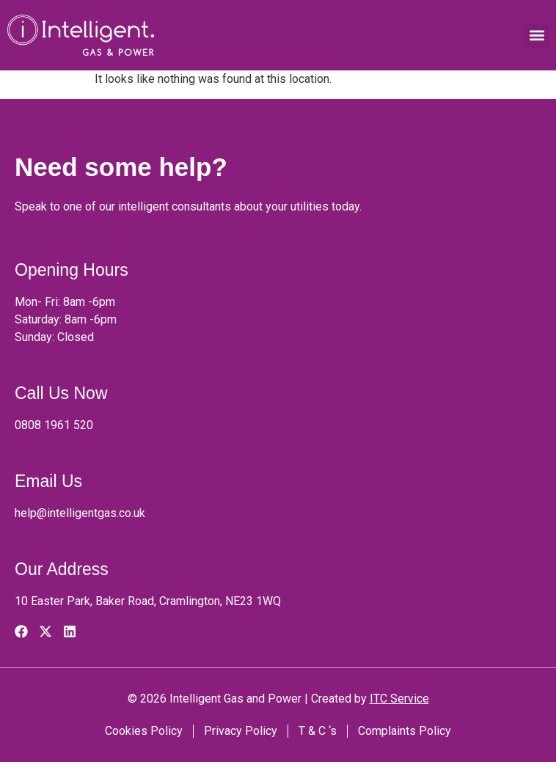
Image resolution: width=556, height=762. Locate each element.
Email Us (48, 481)
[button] (536, 35)
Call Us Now (61, 393)
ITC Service (399, 699)
